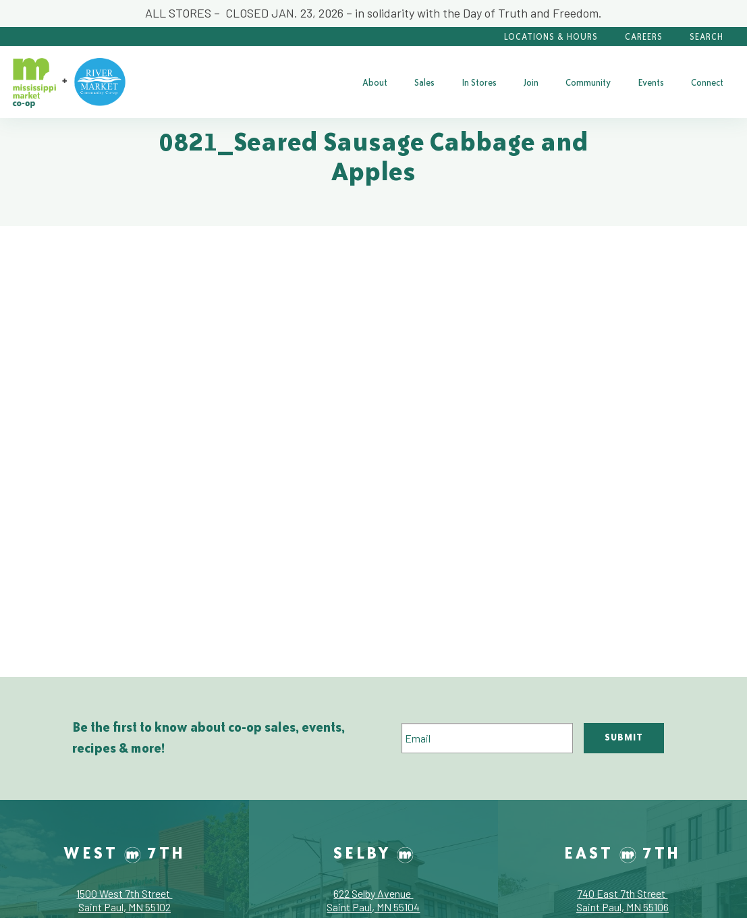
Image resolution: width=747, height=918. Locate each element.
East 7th (622, 852)
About (374, 82)
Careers (644, 37)
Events (651, 82)
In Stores (479, 82)
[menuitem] (375, 82)
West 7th (124, 852)
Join (531, 82)
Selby (373, 852)
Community (588, 82)
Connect (707, 82)
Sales (424, 82)
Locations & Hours (551, 37)
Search (706, 37)
